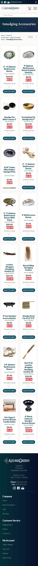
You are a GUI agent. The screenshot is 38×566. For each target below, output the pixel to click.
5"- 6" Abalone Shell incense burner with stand (9, 216)
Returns (5, 553)
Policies (5, 529)
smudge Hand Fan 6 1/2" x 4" (28, 317)
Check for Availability (9, 188)
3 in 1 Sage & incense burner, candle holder (9, 419)
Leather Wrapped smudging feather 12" (9, 268)
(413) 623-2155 (16, 2)
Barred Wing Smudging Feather (28, 267)
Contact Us (6, 533)
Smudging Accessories (14, 39)
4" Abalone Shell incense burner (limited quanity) (28, 69)
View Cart (6, 549)
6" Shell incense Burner (28, 216)
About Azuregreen (9, 505)
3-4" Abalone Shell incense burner (9, 367)
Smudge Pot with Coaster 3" (9, 118)
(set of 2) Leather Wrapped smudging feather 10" (28, 367)
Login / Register (8, 544)
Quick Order (7, 558)
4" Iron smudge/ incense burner (9, 317)
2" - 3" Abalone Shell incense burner (28, 166)
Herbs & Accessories (6, 36)
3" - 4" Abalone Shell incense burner (9, 69)
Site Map (6, 514)
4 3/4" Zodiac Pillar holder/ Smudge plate (9, 169)
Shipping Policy (8, 525)
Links (4, 509)
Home (3, 35)
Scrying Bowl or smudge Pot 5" (28, 118)
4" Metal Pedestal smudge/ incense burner (28, 419)
